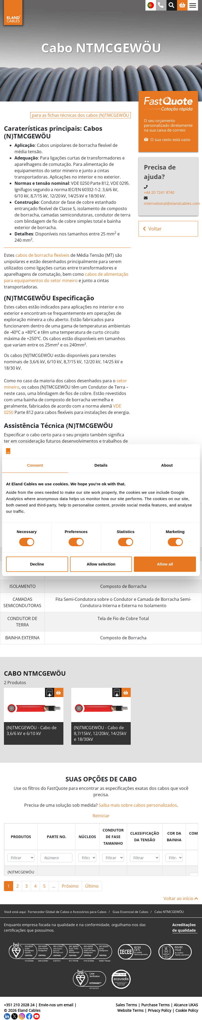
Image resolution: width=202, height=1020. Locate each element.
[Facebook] (29, 1015)
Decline (37, 564)
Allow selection (101, 564)
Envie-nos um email (56, 1004)
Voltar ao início (181, 898)
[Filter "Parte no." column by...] (56, 858)
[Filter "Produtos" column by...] (20, 858)
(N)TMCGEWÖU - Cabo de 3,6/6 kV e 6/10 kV (32, 730)
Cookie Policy (186, 1010)
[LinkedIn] (7, 1015)
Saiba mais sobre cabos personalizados (138, 805)
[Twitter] (14, 1015)
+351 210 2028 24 (19, 1004)
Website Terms (130, 1010)
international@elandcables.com (172, 203)
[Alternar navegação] (193, 5)
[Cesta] (58, 692)
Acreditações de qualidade (184, 927)
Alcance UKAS (186, 1004)
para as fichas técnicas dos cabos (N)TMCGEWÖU (80, 115)
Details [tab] (101, 465)
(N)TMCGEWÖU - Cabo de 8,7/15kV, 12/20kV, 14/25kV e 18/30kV (100, 733)
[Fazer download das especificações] (49, 692)
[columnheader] (21, 836)
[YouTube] (36, 1015)
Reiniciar (101, 816)
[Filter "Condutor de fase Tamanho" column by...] (113, 858)
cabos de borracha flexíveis (42, 255)
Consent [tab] (35, 465)
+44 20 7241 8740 (159, 192)
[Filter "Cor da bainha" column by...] (174, 858)
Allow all (165, 564)
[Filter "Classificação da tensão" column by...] (144, 858)
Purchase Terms (155, 1004)
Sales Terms (126, 1004)
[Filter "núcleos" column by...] (87, 858)
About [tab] (167, 465)
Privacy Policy (159, 1010)
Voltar (152, 228)
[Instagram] (22, 1015)
